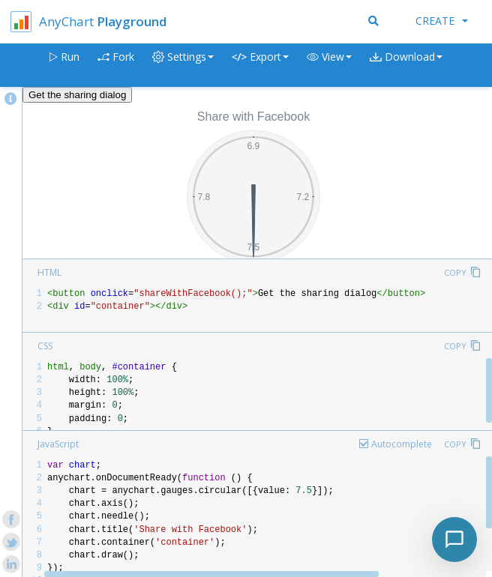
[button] (329, 65)
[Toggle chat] (454, 539)
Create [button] (442, 20)
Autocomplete (401, 444)
